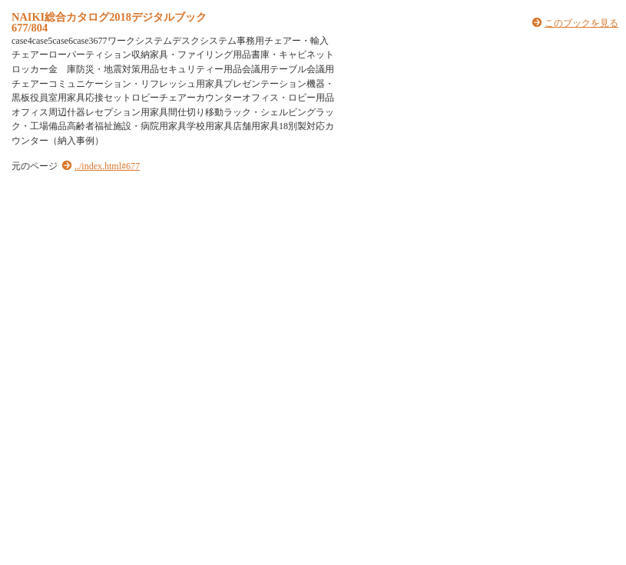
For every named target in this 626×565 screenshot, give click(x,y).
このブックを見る (581, 23)
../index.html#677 (107, 166)
